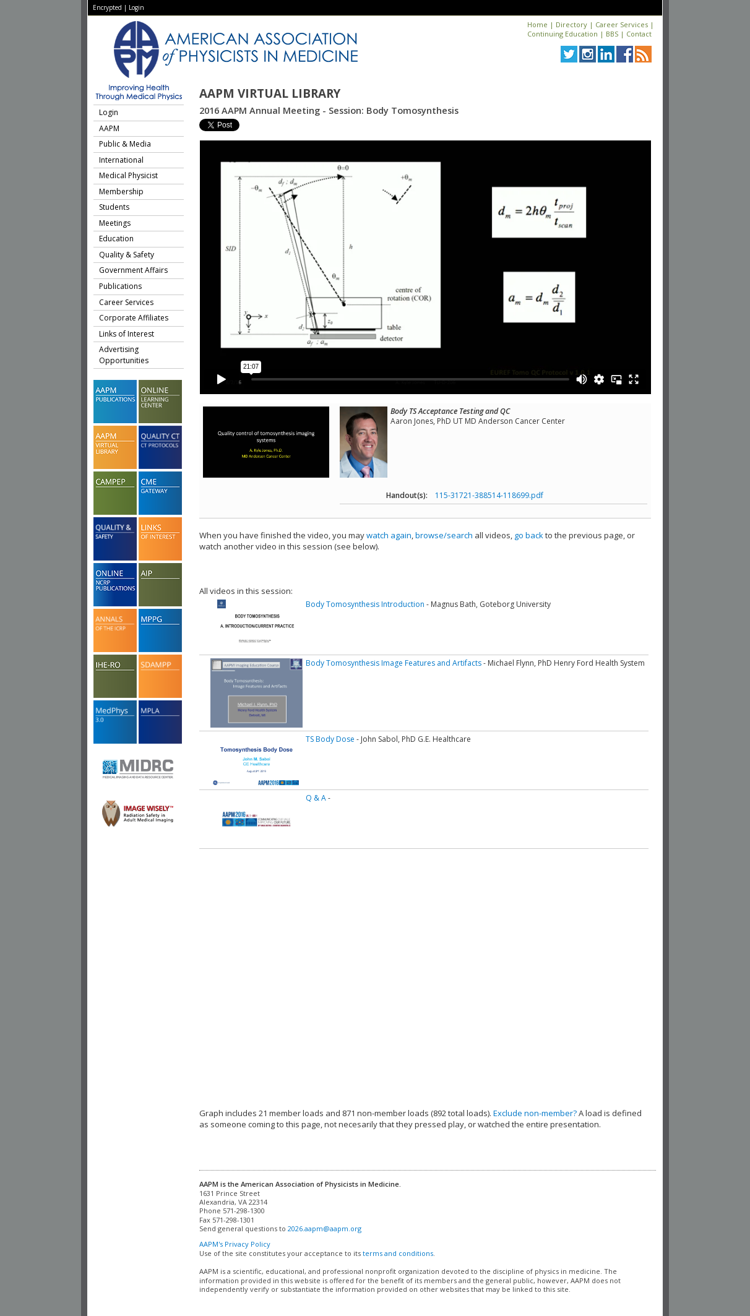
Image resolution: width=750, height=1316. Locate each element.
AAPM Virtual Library (269, 93)
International (121, 160)
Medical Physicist (128, 175)
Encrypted (107, 7)
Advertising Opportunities (124, 355)
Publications (120, 286)
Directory (571, 24)
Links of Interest (126, 334)
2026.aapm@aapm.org (324, 1228)
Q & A (316, 798)
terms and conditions (398, 1253)
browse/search (444, 535)
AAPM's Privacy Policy (234, 1244)
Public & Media (125, 144)
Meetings (115, 223)
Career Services (621, 24)
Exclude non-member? (535, 1113)
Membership (121, 191)
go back (528, 535)
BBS (612, 33)
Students (114, 207)
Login (136, 7)
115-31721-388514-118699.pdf (489, 495)
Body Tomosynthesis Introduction (365, 604)
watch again (389, 535)
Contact (639, 33)
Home (537, 24)
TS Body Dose (330, 739)
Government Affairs (133, 270)
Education (116, 238)
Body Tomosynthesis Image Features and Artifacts (393, 663)
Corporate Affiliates (133, 317)
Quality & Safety (126, 254)
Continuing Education (562, 33)
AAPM (109, 128)
